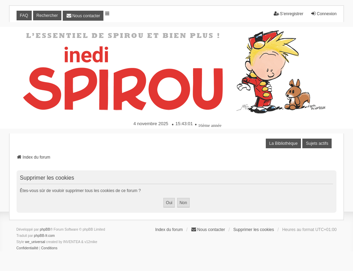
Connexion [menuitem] (323, 13)
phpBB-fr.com (44, 236)
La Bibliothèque (283, 143)
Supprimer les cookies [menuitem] (253, 229)
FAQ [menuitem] (24, 15)
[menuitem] (83, 16)
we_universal (35, 242)
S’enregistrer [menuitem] (288, 13)
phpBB (45, 229)
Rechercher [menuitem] (47, 15)
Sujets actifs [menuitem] (317, 143)
